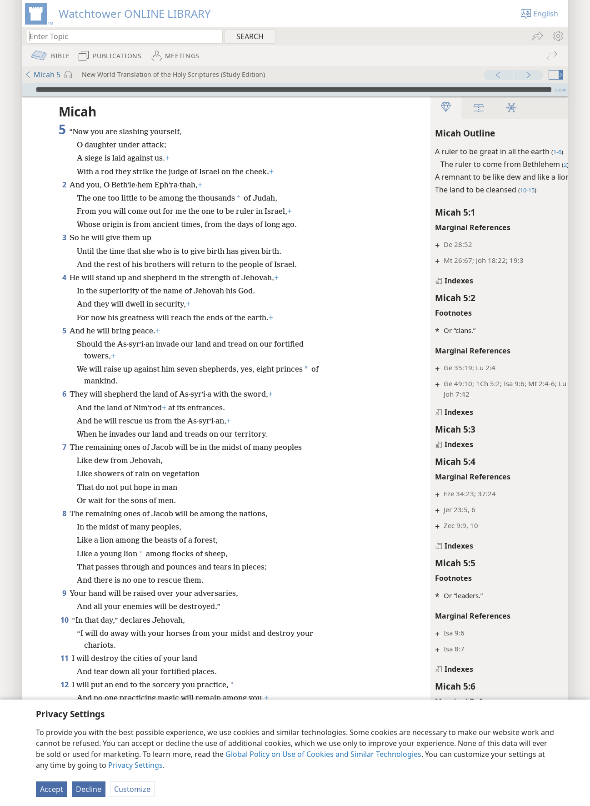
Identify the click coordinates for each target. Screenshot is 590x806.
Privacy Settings (135, 765)
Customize (132, 789)
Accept (51, 789)
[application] (295, 89)
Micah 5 (42, 75)
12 (64, 685)
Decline (88, 789)
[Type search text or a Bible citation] (120, 36)
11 (64, 658)
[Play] (28, 89)
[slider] (293, 89)
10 (64, 620)
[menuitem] (557, 36)
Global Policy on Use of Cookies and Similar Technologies (323, 754)
